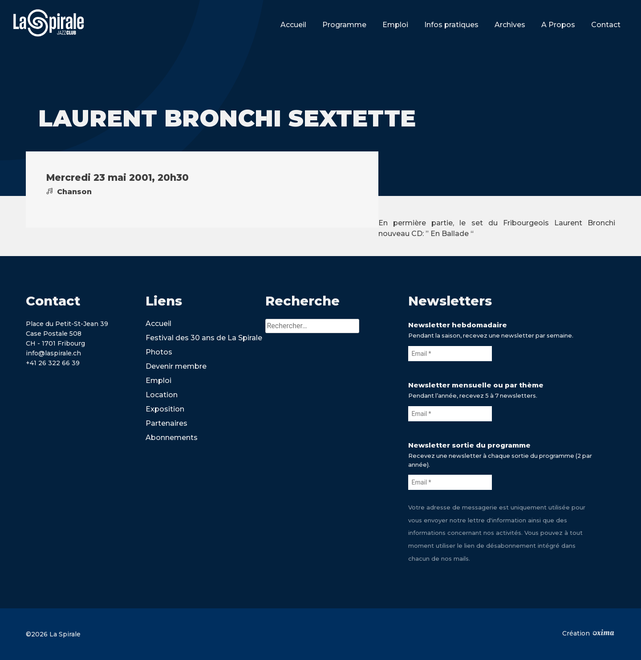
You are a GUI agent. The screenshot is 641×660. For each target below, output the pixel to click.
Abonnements (172, 437)
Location (162, 395)
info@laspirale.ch (53, 353)
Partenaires (166, 423)
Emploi (395, 24)
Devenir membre (176, 366)
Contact (606, 24)
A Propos (558, 24)
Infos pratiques (451, 24)
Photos (159, 352)
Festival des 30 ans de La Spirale (204, 338)
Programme (344, 24)
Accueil (293, 24)
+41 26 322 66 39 (53, 363)
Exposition (165, 409)
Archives (510, 24)
